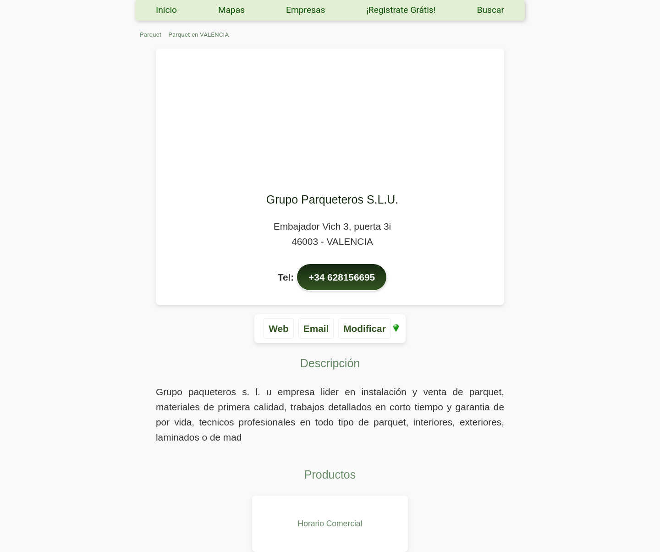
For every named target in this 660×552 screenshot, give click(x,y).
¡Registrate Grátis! (401, 10)
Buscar (490, 10)
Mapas (231, 10)
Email (316, 328)
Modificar (364, 328)
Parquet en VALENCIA (198, 34)
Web (279, 328)
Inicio (166, 10)
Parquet (150, 34)
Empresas (305, 10)
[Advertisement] (332, 122)
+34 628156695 (341, 277)
